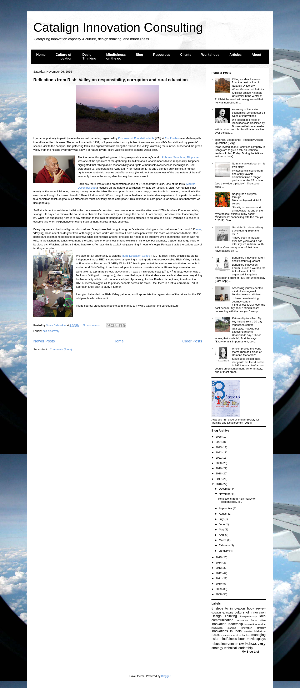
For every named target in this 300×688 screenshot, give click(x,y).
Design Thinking (89, 56)
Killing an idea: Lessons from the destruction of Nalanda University (246, 82)
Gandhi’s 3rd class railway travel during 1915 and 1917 (247, 230)
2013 (219, 567)
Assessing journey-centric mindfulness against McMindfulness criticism (247, 291)
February (225, 545)
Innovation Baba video (251, 620)
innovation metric (255, 624)
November (225, 493)
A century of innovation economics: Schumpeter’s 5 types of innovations (248, 112)
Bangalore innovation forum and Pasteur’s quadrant (248, 259)
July (222, 519)
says (198, 229)
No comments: (92, 325)
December (225, 488)
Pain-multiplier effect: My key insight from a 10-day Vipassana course (247, 321)
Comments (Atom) (61, 349)
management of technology (236, 635)
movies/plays (256, 639)
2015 (219, 557)
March (223, 540)
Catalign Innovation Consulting (118, 27)
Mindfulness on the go (116, 56)
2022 (219, 452)
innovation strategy (253, 627)
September (226, 508)
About (256, 54)
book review (256, 608)
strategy (217, 648)
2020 (219, 463)
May (222, 529)
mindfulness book (232, 639)
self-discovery (51, 330)
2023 (219, 447)
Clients (185, 54)
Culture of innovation (63, 56)
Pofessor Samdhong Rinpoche (180, 157)
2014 (219, 562)
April (222, 534)
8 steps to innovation (228, 608)
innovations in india (226, 631)
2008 (219, 594)
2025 (219, 436)
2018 (219, 473)
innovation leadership (227, 624)
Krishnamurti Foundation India (136, 138)
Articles (235, 54)
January (224, 550)
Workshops (210, 54)
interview (248, 631)
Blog (139, 54)
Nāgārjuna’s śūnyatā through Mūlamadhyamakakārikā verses (246, 198)
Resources (161, 54)
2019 (219, 468)
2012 (219, 573)
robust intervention (224, 644)
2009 (219, 589)
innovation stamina (223, 627)
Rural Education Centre (136, 255)
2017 (219, 478)
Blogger (165, 676)
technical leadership (238, 648)
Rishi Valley (172, 138)
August (223, 513)
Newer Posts (44, 341)
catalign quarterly (222, 612)
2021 (219, 457)
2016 (219, 484)
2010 (219, 583)
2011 (219, 578)
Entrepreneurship (248, 616)
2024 (219, 441)
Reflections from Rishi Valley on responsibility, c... (237, 500)
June (222, 524)
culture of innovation (250, 612)
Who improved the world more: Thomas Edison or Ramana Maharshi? (246, 352)
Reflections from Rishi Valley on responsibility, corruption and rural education (110, 79)
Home (40, 54)
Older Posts (192, 341)
